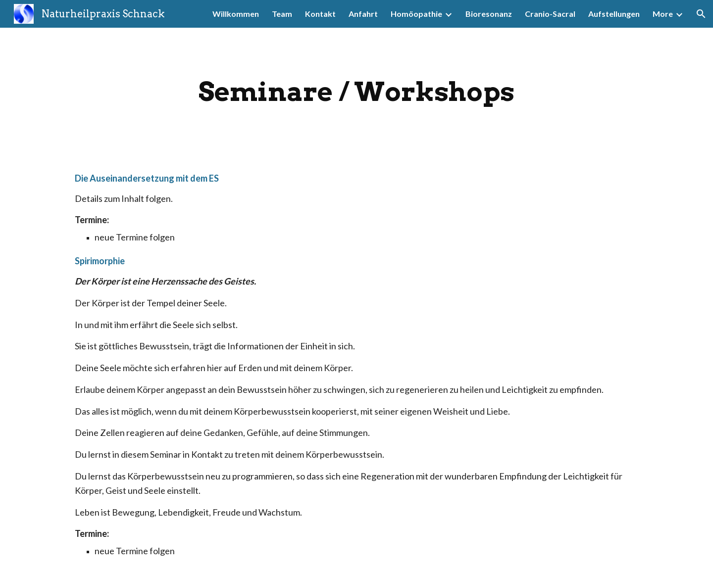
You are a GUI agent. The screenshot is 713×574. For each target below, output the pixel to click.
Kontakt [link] (320, 13)
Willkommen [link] (235, 13)
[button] (701, 14)
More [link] (663, 13)
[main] (356, 91)
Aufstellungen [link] (614, 13)
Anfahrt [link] (363, 13)
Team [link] (282, 13)
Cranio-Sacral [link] (550, 13)
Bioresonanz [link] (488, 13)
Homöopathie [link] (416, 13)
